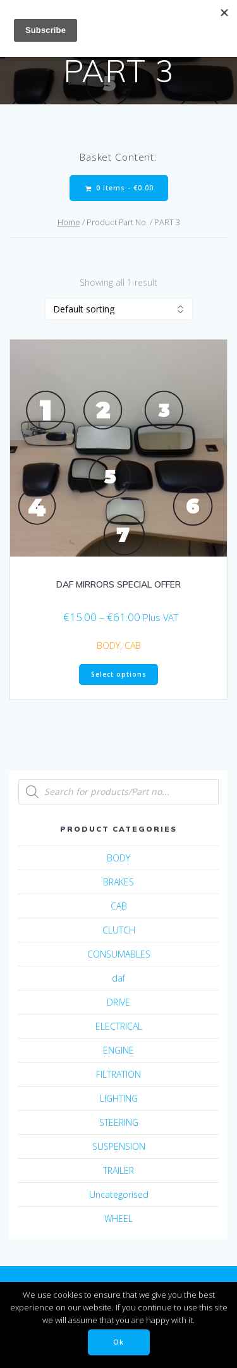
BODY (108, 645)
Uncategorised (119, 1194)
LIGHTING (119, 1098)
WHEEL (118, 1218)
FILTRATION (118, 1074)
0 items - (119, 188)
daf (118, 978)
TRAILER (118, 1170)
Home (69, 222)
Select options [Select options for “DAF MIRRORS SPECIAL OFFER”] (119, 674)
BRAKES (118, 882)
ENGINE (118, 1050)
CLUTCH (118, 930)
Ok (118, 1342)
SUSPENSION (118, 1146)
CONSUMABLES (118, 954)
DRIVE (118, 1002)
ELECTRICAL (118, 1026)
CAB (133, 645)
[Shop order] (119, 309)
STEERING (118, 1122)
